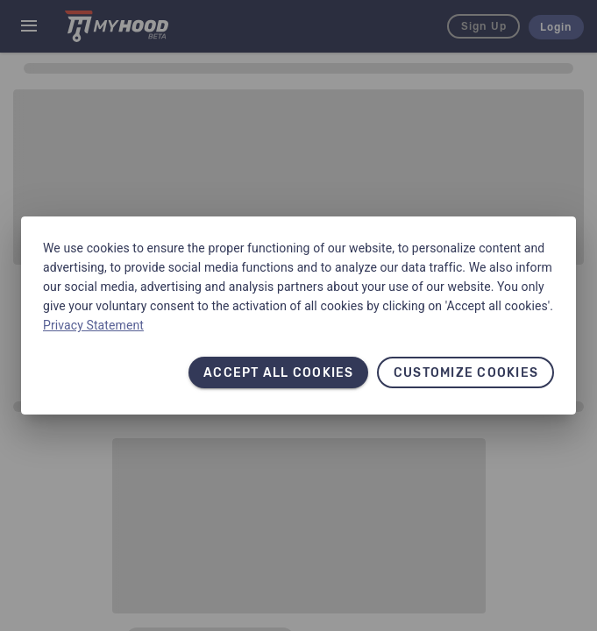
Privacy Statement (93, 325)
